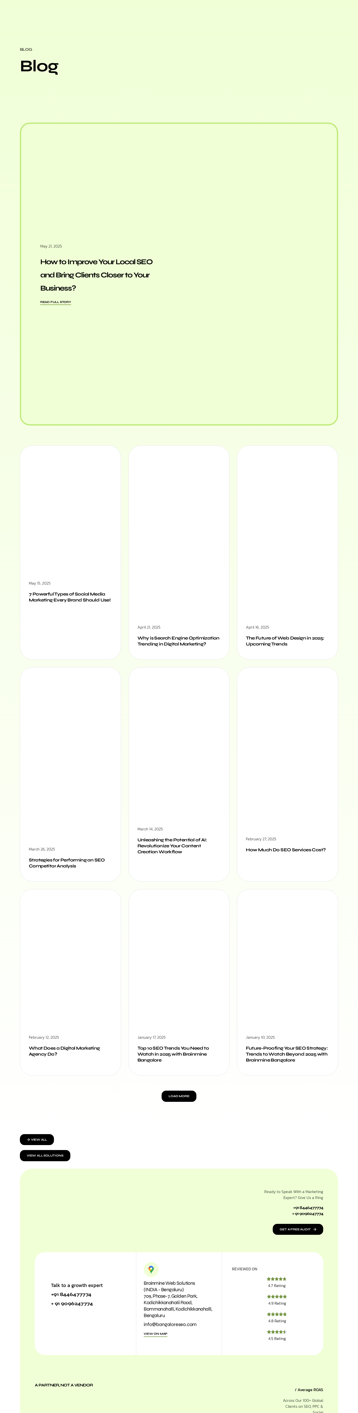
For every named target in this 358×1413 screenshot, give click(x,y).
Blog (225, 19)
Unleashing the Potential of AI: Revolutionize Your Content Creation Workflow (176, 854)
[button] (178, 1111)
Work (208, 19)
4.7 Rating (277, 1303)
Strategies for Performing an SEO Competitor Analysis (65, 871)
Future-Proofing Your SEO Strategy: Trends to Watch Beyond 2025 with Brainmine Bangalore (283, 1066)
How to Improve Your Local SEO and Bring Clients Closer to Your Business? (100, 273)
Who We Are (183, 19)
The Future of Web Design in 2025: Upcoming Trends (282, 642)
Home (108, 19)
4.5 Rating (277, 1356)
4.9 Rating (277, 1321)
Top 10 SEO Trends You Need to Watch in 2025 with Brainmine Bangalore (177, 1063)
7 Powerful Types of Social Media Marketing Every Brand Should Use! (67, 601)
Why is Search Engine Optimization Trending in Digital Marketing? (177, 645)
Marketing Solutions (142, 19)
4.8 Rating (277, 1338)
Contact (245, 19)
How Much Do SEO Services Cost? (282, 861)
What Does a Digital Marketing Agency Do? (68, 1060)
